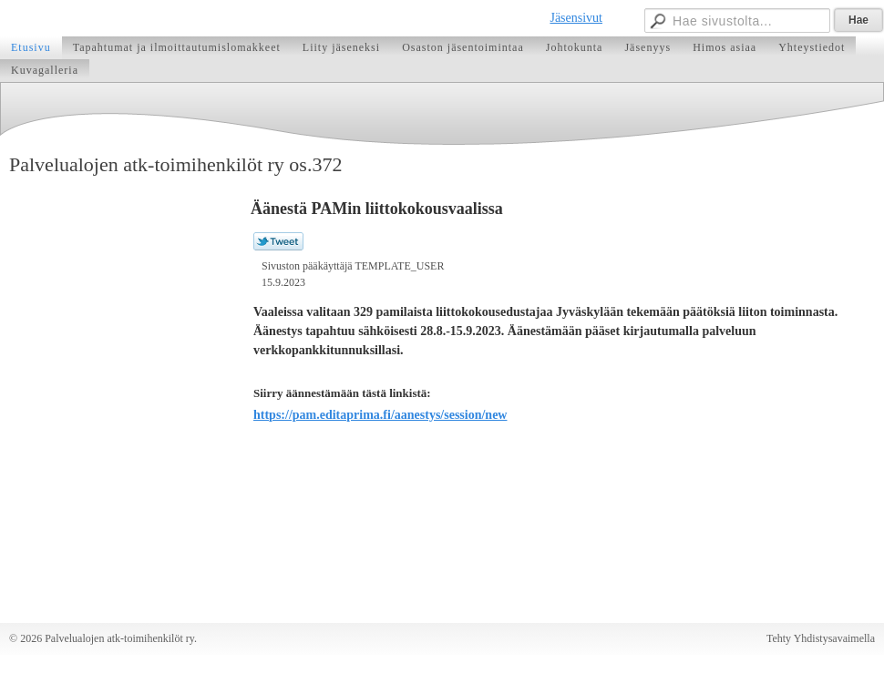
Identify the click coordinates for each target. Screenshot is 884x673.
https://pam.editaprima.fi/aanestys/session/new (380, 415)
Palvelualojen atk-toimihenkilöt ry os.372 (175, 164)
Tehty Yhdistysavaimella (820, 638)
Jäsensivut (576, 18)
